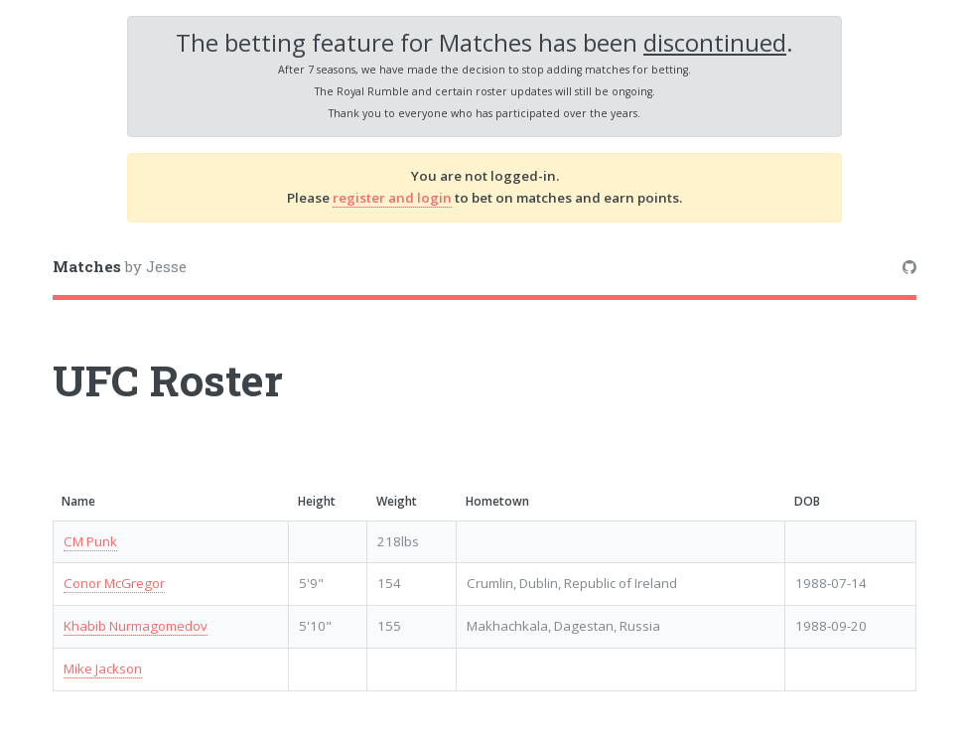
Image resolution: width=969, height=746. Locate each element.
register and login (392, 198)
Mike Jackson (103, 668)
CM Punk (90, 541)
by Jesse (120, 266)
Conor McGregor (114, 583)
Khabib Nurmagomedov (136, 626)
